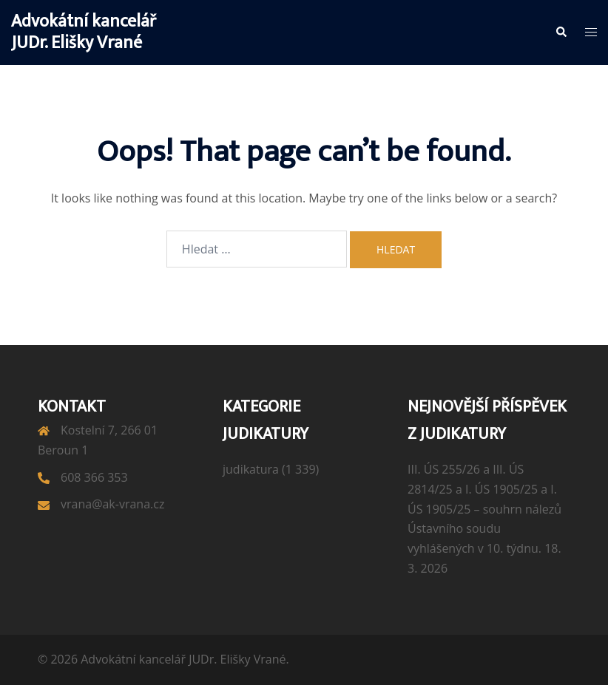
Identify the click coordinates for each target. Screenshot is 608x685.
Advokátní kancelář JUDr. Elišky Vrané (83, 32)
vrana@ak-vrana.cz (112, 504)
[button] (561, 32)
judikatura (251, 469)
